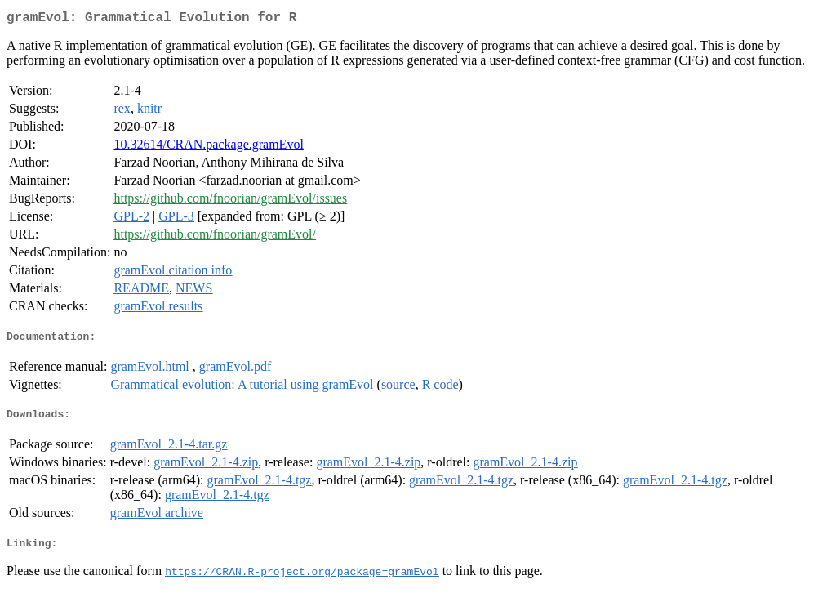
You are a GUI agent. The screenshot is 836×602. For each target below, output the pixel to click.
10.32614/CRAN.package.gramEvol (208, 147)
